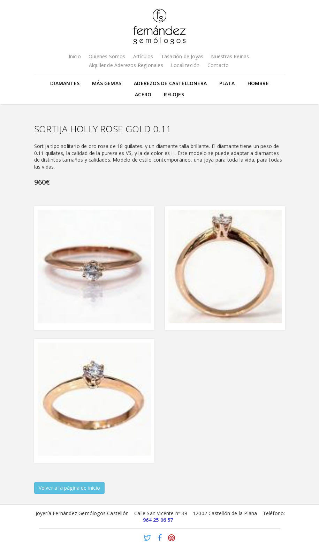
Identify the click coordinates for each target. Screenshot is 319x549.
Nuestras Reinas (230, 56)
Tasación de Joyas (182, 56)
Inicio (75, 56)
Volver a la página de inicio (69, 487)
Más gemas (106, 83)
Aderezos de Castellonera (170, 83)
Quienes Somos (107, 56)
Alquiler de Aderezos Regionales (126, 65)
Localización (185, 65)
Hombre (258, 83)
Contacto (218, 65)
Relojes (174, 94)
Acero (143, 94)
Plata (227, 83)
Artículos (143, 56)
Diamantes (64, 83)
